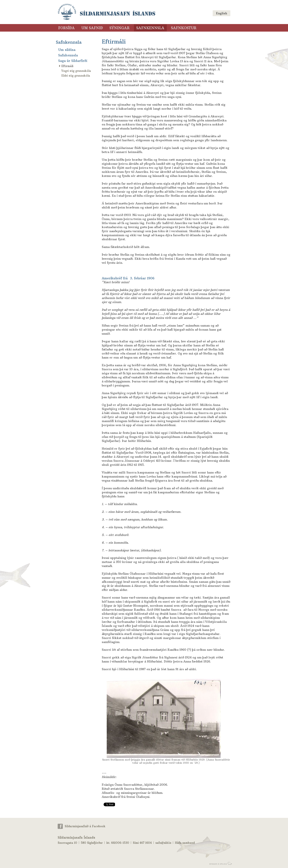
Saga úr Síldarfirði (72, 61)
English (221, 13)
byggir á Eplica (219, 863)
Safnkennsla (69, 42)
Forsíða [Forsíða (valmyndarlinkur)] (66, 28)
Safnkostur (184, 28)
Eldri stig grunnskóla (75, 75)
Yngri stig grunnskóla (76, 71)
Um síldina (66, 50)
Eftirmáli (67, 66)
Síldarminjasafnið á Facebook (85, 826)
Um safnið (92, 28)
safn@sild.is (163, 842)
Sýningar (119, 28)
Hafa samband (185, 842)
